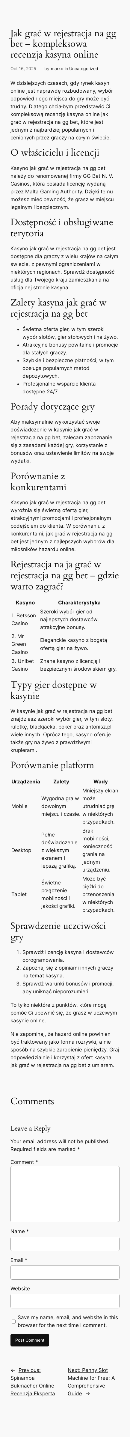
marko (57, 68)
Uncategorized (83, 68)
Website (20, 1289)
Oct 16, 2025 (23, 68)
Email (19, 1260)
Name (19, 1231)
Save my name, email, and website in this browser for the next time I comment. (68, 1321)
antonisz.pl (98, 727)
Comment (24, 1162)
